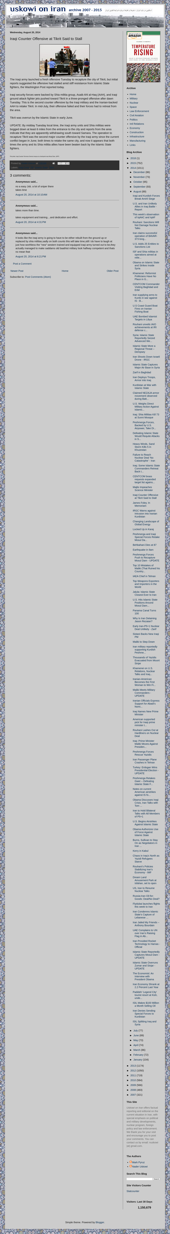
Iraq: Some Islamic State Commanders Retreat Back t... (146, 468)
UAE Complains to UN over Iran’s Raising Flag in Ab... (145, 933)
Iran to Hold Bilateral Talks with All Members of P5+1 (146, 813)
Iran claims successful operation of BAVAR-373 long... (145, 236)
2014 (133, 168)
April (136, 1045)
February (138, 1054)
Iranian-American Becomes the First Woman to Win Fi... (144, 682)
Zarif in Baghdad (142, 372)
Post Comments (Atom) (38, 276)
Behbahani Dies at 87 (144, 545)
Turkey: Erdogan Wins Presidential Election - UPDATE (146, 770)
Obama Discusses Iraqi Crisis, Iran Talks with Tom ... (145, 802)
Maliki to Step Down (144, 641)
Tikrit (51, 167)
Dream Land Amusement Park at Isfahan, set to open (144, 880)
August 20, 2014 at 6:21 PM (31, 256)
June (136, 1035)
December (139, 172)
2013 (133, 1065)
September (139, 186)
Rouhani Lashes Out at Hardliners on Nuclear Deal (146, 733)
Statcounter (133, 1191)
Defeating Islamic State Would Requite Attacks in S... (146, 436)
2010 (133, 1080)
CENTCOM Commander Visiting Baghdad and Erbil (146, 287)
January (138, 1059)
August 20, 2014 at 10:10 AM (31, 194)
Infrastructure (137, 136)
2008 (133, 1090)
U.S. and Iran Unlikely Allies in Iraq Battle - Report (145, 206)
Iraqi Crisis (24, 167)
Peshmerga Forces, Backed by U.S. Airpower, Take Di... (144, 425)
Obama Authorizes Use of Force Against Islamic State (145, 832)
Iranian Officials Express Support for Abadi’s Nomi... (146, 703)
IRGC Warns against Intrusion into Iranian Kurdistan (145, 513)
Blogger (100, 1222)
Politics (133, 119)
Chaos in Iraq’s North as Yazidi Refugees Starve (146, 858)
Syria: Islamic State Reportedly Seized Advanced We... (144, 338)
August (137, 191)
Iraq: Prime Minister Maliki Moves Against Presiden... (145, 744)
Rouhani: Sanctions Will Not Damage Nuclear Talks (146, 225)
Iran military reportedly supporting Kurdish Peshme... (145, 649)
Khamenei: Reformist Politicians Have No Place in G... (144, 276)
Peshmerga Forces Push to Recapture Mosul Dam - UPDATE (146, 557)
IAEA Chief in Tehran (144, 576)
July (135, 1030)
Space (133, 107)
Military (133, 98)
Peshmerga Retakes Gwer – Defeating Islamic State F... (144, 781)
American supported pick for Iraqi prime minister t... (144, 722)
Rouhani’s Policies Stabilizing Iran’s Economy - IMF (143, 869)
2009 (133, 1085)
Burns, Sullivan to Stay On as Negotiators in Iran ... (145, 843)
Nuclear (134, 102)
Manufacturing (137, 140)
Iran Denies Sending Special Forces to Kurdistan (144, 1013)
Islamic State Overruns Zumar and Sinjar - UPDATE (145, 965)
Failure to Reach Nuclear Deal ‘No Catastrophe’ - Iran (144, 457)
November (139, 177)
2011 (133, 1075)
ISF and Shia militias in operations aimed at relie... (145, 254)
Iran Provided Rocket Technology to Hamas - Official (146, 944)
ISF (32, 167)
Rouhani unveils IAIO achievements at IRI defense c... (145, 327)
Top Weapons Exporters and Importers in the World (146, 584)
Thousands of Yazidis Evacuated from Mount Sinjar (146, 660)
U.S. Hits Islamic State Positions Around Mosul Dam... (145, 602)
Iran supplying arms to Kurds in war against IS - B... (145, 298)
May (136, 1040)
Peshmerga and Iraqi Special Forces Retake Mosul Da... (146, 537)
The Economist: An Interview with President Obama (143, 976)
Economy (135, 128)
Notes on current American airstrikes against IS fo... (144, 792)
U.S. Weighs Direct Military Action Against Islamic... (146, 406)
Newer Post (17, 271)
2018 (133, 158)
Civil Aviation (137, 115)
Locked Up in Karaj (143, 529)
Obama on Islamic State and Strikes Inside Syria (146, 265)
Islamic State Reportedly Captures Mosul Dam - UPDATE (146, 954)
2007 (133, 1094)
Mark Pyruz (138, 1162)
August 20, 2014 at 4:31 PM (31, 222)
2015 (133, 163)
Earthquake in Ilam (143, 549)
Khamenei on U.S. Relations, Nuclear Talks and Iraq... (144, 671)
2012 (133, 1070)
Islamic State (41, 167)
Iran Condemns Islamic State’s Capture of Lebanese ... (145, 914)
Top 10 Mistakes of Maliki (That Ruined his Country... (146, 568)
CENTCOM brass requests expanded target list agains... (144, 479)
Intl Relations (137, 123)
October (138, 181)
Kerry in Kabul (140, 850)
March (137, 1050)
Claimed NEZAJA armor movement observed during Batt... (146, 396)
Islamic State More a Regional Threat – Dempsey (144, 349)
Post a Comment (22, 263)
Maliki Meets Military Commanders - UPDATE (144, 692)
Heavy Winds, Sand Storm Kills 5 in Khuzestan (144, 447)
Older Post (113, 271)
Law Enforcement (139, 111)
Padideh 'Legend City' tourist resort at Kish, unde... (145, 995)
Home (65, 271)
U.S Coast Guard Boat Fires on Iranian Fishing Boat (145, 308)
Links (133, 145)
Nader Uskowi (140, 1166)
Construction (137, 132)
